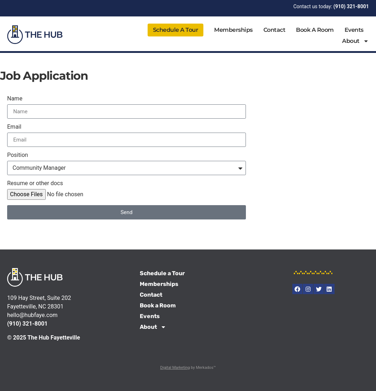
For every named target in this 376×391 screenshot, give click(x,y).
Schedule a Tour (175, 29)
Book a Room (315, 29)
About (355, 41)
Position (17, 155)
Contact (274, 29)
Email (14, 127)
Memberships (233, 29)
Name (15, 99)
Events (354, 29)
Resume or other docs (35, 183)
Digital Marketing (175, 367)
